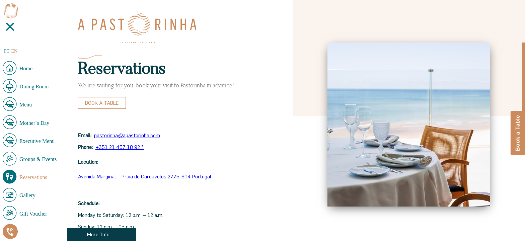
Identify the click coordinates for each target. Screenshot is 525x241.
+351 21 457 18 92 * (119, 147)
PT (6, 51)
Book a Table (102, 103)
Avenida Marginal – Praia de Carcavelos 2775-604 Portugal (144, 176)
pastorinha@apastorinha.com (127, 135)
